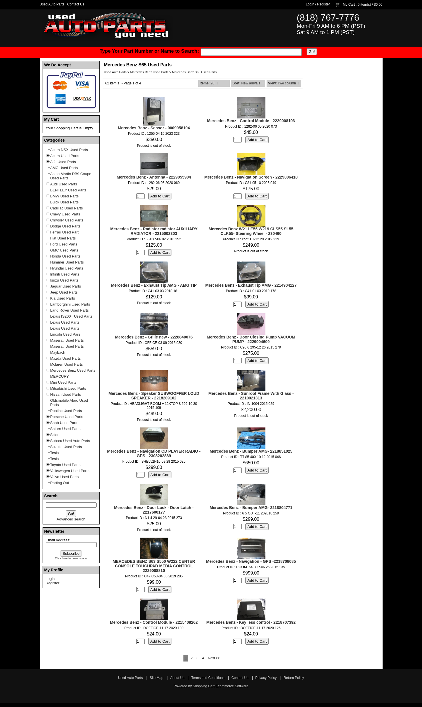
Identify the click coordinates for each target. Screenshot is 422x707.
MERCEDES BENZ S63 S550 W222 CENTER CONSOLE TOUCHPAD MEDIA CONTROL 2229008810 (154, 566)
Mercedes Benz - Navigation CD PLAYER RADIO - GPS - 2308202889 (154, 453)
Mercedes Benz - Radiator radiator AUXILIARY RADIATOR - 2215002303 (153, 231)
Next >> (214, 658)
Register (323, 4)
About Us (177, 678)
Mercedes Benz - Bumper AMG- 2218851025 (251, 451)
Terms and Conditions (207, 678)
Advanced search (71, 519)
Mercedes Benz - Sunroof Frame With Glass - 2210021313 (251, 395)
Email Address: (58, 540)
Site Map (156, 678)
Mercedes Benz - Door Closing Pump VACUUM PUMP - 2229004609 (251, 339)
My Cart (349, 5)
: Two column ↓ (283, 83)
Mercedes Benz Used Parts (149, 72)
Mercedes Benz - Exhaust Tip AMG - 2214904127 (251, 285)
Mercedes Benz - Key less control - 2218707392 (251, 622)
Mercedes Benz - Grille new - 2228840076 (154, 337)
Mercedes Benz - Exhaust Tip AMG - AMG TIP (154, 285)
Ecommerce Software (232, 686)
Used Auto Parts (52, 4)
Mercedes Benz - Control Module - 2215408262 (154, 622)
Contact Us (75, 4)
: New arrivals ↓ (248, 83)
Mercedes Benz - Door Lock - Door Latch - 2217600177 (153, 509)
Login (310, 4)
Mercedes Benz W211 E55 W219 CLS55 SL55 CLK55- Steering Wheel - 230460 (251, 231)
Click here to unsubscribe (71, 558)
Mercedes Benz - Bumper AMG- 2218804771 (251, 507)
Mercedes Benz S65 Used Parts (194, 72)
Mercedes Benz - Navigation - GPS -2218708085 (251, 561)
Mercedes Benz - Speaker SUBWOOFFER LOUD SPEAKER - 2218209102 (154, 395)
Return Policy (294, 678)
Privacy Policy (266, 678)
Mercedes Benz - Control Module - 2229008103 (251, 120)
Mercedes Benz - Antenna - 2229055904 (154, 177)
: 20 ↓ (209, 83)
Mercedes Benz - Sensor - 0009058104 (154, 128)
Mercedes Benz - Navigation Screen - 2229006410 (251, 177)
